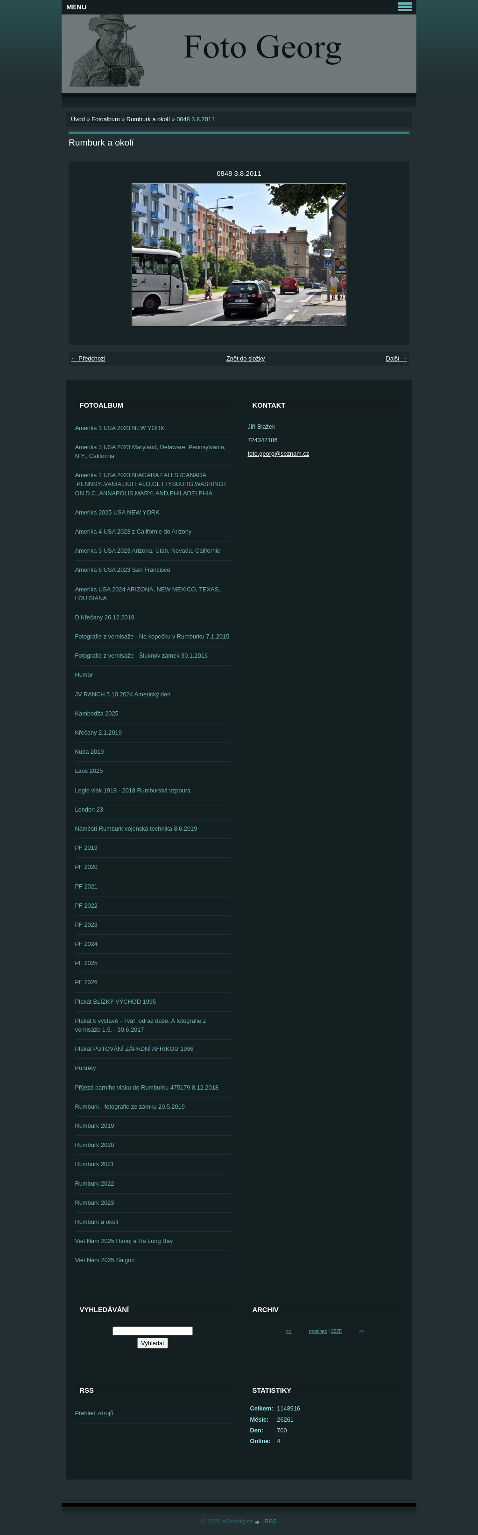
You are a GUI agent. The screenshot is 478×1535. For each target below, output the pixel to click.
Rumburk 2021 (94, 1163)
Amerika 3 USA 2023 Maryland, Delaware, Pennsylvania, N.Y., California (150, 451)
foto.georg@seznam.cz (278, 453)
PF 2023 (86, 924)
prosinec (318, 1331)
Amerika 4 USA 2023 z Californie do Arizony (133, 531)
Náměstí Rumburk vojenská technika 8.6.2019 (136, 828)
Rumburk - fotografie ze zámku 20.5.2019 (130, 1106)
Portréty (85, 1067)
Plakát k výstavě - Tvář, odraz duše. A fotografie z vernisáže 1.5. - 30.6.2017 (140, 1025)
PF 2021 (86, 886)
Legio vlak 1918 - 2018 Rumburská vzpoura (133, 790)
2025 (336, 1331)
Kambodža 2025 (97, 713)
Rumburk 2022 (94, 1183)
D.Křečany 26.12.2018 (104, 617)
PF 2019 (86, 847)
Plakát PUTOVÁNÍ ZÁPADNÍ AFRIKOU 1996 (134, 1048)
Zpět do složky (245, 358)
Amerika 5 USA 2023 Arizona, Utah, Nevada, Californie (148, 550)
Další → (396, 358)
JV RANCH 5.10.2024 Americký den (123, 694)
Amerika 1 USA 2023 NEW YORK (120, 427)
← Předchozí (88, 358)
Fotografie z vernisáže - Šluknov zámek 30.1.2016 (141, 655)
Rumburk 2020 (94, 1144)
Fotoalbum (105, 119)
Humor (84, 674)
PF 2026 (86, 982)
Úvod (78, 119)
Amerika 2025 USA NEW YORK (117, 512)
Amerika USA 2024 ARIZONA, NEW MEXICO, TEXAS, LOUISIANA (147, 594)
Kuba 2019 (89, 751)
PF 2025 (86, 962)
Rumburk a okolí (148, 119)
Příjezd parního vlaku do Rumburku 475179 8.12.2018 (146, 1087)
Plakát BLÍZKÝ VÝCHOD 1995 (115, 1001)
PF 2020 (86, 866)
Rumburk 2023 (94, 1202)
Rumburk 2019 (94, 1125)
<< (289, 1331)
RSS (271, 1521)
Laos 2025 (89, 770)
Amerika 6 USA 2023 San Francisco (122, 569)
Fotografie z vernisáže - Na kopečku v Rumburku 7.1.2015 (152, 636)
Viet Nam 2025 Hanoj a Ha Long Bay (124, 1240)
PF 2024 (86, 943)
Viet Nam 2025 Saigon (105, 1260)
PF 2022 (86, 905)
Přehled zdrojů (94, 1413)
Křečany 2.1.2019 (98, 732)
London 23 (89, 809)
